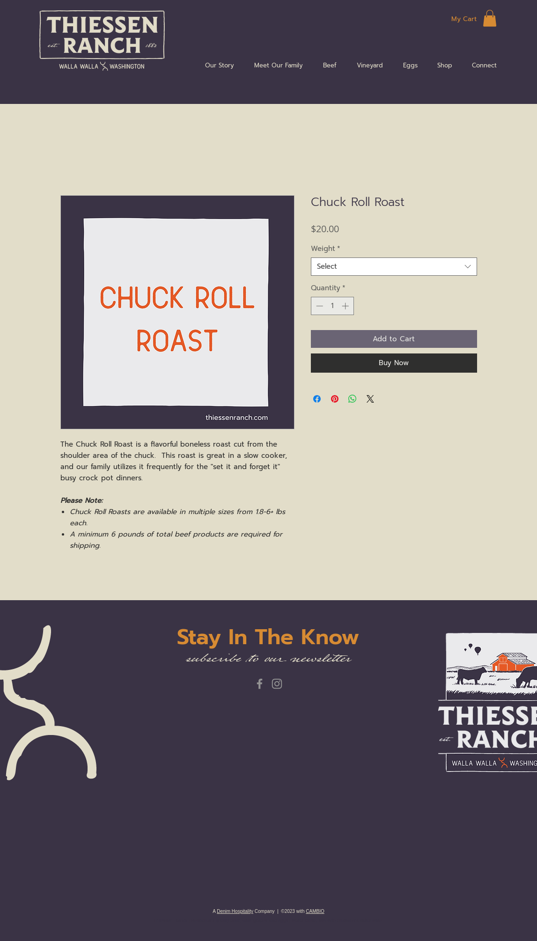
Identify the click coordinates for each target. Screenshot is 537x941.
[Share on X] (370, 398)
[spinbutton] (332, 306)
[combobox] (394, 266)
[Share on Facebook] (317, 398)
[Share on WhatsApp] (352, 398)
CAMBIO (315, 911)
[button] (490, 18)
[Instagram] (277, 684)
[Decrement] (318, 306)
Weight (325, 249)
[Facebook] (259, 684)
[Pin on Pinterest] (334, 398)
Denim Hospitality (235, 911)
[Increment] (346, 306)
